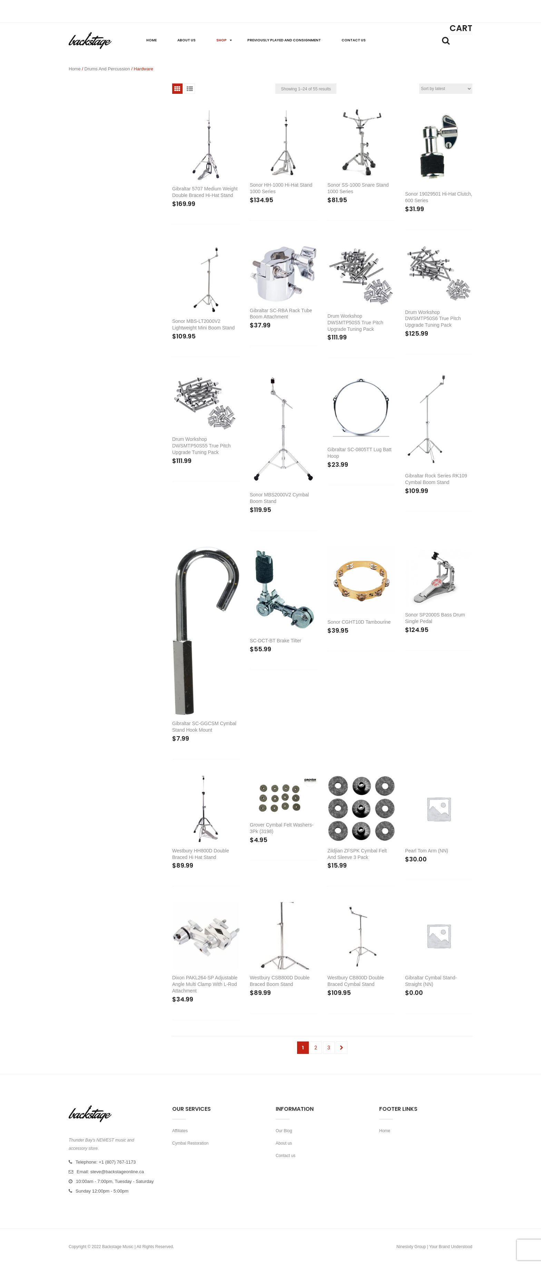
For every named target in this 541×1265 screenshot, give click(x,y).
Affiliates (180, 1130)
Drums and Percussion (107, 68)
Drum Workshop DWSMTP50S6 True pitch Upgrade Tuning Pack (433, 318)
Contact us (285, 1155)
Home (75, 68)
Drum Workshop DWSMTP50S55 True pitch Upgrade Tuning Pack (201, 445)
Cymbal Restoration (190, 1143)
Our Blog (284, 1130)
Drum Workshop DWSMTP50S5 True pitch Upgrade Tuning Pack (355, 322)
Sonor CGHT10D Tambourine (359, 622)
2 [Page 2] (315, 1047)
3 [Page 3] (328, 1047)
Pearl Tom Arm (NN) (426, 850)
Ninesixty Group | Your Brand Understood (434, 1246)
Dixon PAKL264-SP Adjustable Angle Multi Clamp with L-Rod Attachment (204, 984)
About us (284, 1143)
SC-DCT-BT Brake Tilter (275, 640)
